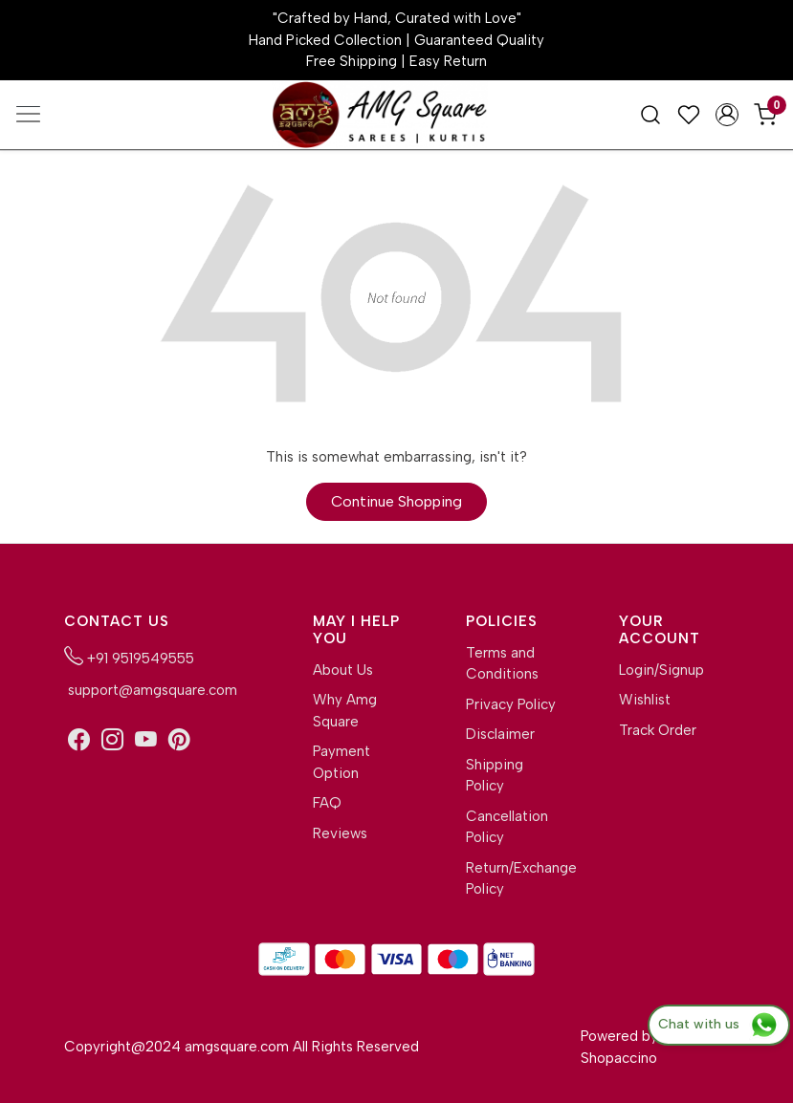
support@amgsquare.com (150, 690)
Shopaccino (619, 1058)
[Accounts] (727, 114)
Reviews (340, 833)
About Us (343, 670)
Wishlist (645, 699)
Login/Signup (661, 670)
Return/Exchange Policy (512, 878)
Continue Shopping (396, 501)
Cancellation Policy (507, 827)
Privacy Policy (511, 704)
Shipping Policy (494, 775)
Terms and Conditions (502, 663)
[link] (650, 113)
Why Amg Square (345, 710)
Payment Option (341, 762)
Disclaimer (500, 734)
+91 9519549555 (129, 656)
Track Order (657, 730)
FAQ (327, 802)
